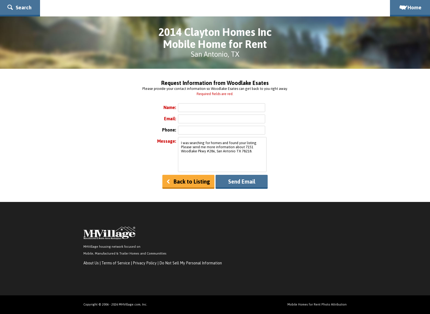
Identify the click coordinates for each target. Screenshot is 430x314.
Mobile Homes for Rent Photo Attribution (317, 304)
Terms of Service (115, 263)
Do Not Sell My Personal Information (190, 263)
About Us (91, 263)
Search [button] (19, 7)
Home (409, 7)
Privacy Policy (145, 263)
